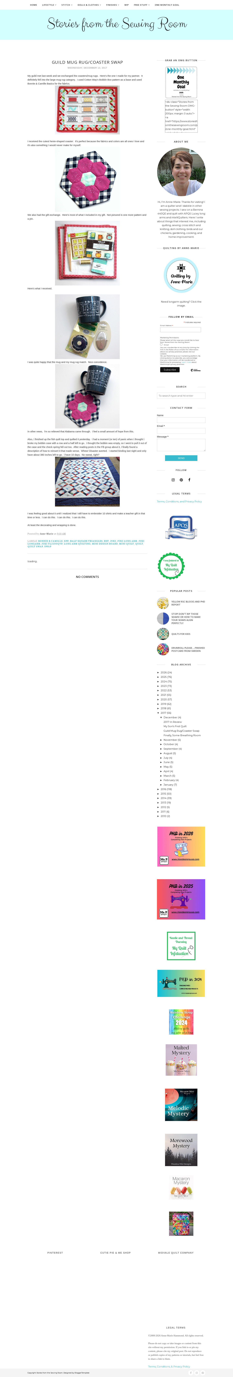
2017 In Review (173, 721)
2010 (163, 816)
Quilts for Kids (181, 633)
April (166, 771)
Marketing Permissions (169, 338)
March (168, 775)
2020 (164, 699)
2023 (164, 686)
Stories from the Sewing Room (116, 23)
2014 (163, 798)
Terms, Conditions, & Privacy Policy (169, 1366)
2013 (163, 802)
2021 (163, 694)
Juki (113, 541)
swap (47, 546)
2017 (163, 712)
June (167, 762)
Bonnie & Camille (50, 541)
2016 (163, 789)
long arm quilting (77, 543)
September (171, 748)
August (168, 753)
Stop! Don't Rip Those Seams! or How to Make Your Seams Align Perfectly (186, 618)
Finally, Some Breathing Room (182, 735)
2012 (163, 807)
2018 (163, 708)
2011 (163, 811)
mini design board (105, 543)
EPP (66, 541)
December (170, 717)
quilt (139, 543)
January (168, 784)
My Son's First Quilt (175, 726)
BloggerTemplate (82, 1373)
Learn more (186, 362)
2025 (164, 676)
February (169, 780)
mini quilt (126, 543)
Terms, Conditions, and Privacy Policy (179, 501)
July (166, 757)
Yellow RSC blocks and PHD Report (188, 603)
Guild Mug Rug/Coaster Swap (182, 730)
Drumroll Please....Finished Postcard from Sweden (188, 649)
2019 (163, 703)
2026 (164, 672)
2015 (163, 793)
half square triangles (86, 541)
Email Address (166, 325)
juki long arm (127, 541)
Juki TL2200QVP (52, 543)
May (166, 766)
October (169, 744)
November (170, 739)
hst (106, 541)
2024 (164, 681)
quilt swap (35, 546)
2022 (164, 690)
